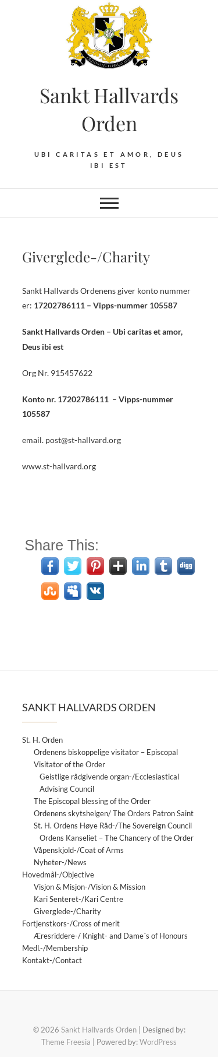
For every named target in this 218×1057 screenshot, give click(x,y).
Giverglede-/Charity (67, 911)
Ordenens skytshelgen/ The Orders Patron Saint (114, 813)
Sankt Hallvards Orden (109, 109)
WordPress (158, 1042)
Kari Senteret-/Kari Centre (78, 899)
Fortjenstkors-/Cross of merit (71, 923)
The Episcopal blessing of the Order (92, 801)
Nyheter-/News (60, 862)
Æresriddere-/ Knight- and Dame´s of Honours (111, 935)
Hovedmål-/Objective (58, 874)
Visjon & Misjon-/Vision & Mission (89, 886)
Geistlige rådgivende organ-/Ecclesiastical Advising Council (109, 782)
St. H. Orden (42, 740)
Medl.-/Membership (55, 948)
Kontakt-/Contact (52, 960)
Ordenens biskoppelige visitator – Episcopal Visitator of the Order (106, 758)
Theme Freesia (66, 1042)
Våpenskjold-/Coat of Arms (79, 850)
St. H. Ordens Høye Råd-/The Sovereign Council (113, 825)
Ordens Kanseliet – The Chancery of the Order (117, 837)
